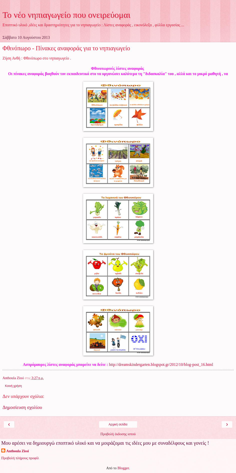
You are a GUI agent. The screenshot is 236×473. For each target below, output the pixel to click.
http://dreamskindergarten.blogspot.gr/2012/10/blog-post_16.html (161, 364)
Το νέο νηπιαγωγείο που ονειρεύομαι (66, 15)
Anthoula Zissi (17, 451)
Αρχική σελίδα (118, 424)
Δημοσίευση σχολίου (22, 407)
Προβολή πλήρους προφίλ (20, 458)
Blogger (123, 468)
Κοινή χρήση (13, 386)
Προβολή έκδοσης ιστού (118, 434)
